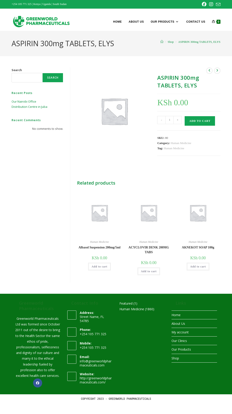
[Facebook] (37, 383)
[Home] (161, 41)
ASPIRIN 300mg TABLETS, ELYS (199, 41)
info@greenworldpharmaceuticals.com (95, 363)
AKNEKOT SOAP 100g (198, 247)
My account (180, 332)
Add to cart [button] (99, 266)
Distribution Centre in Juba (29, 107)
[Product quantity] (169, 120)
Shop (175, 358)
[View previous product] (209, 70)
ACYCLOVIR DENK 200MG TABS (148, 250)
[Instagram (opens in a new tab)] (211, 4)
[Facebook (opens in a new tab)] (204, 4)
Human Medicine (181, 143)
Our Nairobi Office (24, 101)
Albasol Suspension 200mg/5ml (99, 247)
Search (17, 70)
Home (176, 315)
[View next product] (217, 70)
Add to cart (199, 121)
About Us (178, 323)
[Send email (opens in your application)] (217, 4)
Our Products (181, 349)
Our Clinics (179, 341)
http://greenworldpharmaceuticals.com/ (96, 380)
